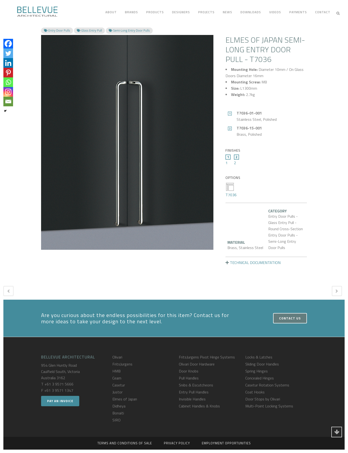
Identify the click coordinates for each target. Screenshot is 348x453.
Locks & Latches (258, 357)
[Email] (8, 101)
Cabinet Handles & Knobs (199, 406)
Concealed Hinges (259, 378)
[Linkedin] (8, 63)
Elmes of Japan (124, 399)
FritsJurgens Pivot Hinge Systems (207, 357)
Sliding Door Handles (262, 364)
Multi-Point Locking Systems (269, 406)
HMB (116, 371)
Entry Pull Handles (194, 392)
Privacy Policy (177, 443)
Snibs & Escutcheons (196, 385)
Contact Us (290, 318)
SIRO (116, 420)
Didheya (118, 406)
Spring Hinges (256, 371)
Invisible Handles (192, 399)
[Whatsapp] (8, 82)
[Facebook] (8, 43)
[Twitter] (8, 53)
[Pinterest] (8, 72)
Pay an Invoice (60, 401)
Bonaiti (118, 413)
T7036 (231, 190)
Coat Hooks (255, 392)
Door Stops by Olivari (262, 399)
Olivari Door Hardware (197, 364)
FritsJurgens (122, 364)
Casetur (118, 385)
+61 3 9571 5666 (58, 384)
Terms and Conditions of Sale (124, 443)
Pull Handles (189, 378)
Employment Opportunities (226, 443)
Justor (117, 392)
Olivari (117, 357)
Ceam (116, 378)
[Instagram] (8, 92)
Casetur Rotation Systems (267, 385)
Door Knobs (188, 371)
